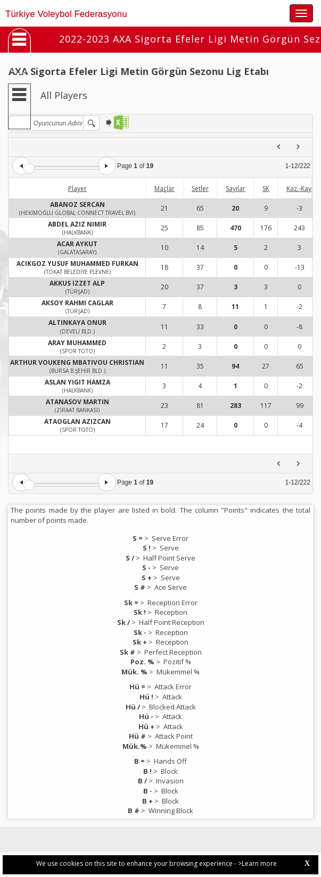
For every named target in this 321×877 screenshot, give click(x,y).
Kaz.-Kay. (299, 188)
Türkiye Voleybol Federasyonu (66, 14)
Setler (200, 188)
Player (77, 188)
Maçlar (164, 188)
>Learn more (257, 863)
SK (265, 188)
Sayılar (235, 188)
